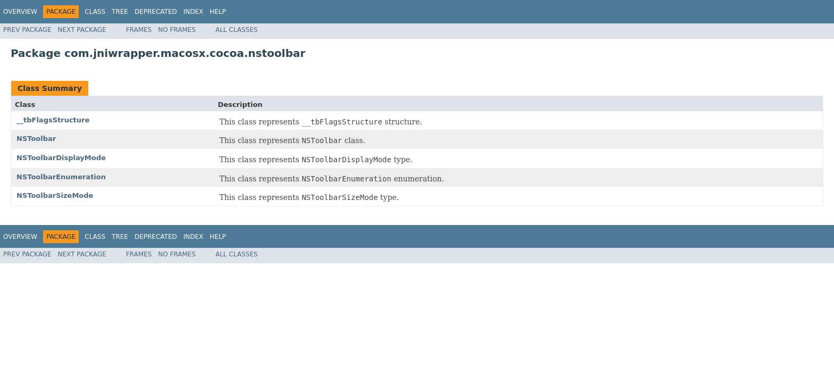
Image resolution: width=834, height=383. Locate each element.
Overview (20, 11)
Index (194, 11)
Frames (139, 30)
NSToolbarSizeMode (54, 195)
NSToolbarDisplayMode (61, 158)
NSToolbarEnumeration (61, 177)
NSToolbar (36, 139)
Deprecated (156, 11)
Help (218, 11)
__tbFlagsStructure (52, 120)
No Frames (177, 30)
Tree (120, 11)
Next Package (82, 30)
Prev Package (27, 30)
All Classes (236, 30)
